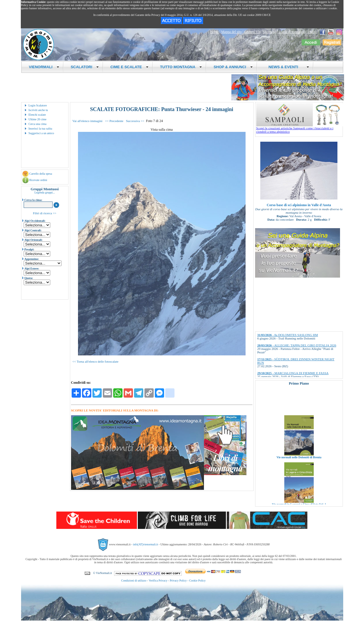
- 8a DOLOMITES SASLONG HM (287, 335)
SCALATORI (85, 67)
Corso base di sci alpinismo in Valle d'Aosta (299, 205)
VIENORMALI (44, 67)
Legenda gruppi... (44, 192)
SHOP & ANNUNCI (233, 67)
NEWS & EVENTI (286, 67)
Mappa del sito (231, 32)
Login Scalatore (38, 105)
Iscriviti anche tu (38, 110)
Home (214, 32)
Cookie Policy (197, 580)
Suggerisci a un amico (41, 133)
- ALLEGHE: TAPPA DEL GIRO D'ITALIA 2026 (296, 345)
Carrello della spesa (40, 173)
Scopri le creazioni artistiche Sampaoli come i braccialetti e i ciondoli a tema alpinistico (299, 128)
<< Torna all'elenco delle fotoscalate (95, 361)
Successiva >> (135, 121)
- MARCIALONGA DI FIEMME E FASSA (293, 373)
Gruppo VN (252, 32)
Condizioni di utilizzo (133, 580)
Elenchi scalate (37, 114)
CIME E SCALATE (129, 67)
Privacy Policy (178, 580)
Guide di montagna (292, 32)
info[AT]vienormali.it (145, 544)
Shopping (269, 32)
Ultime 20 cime (38, 119)
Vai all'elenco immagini (88, 121)
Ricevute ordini (38, 180)
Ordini (312, 32)
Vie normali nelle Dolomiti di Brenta (298, 463)
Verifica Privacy (158, 580)
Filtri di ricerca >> (44, 213)
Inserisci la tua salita (40, 128)
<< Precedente (114, 121)
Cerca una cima (38, 123)
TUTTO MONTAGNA (181, 67)
